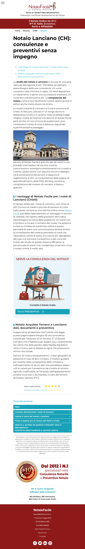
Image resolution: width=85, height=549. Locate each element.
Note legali (39, 529)
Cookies (42, 536)
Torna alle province (22, 401)
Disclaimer (42, 533)
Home (17, 31)
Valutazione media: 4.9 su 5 (42, 390)
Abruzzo (26, 31)
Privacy (47, 529)
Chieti (35, 31)
